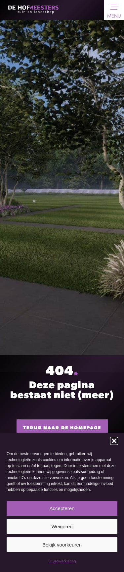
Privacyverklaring (62, 561)
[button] (114, 441)
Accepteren (62, 508)
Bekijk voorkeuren (62, 545)
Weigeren (62, 526)
